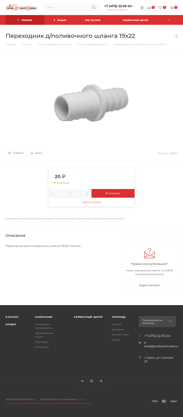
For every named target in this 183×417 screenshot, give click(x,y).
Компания (43, 316)
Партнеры (41, 341)
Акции (11, 324)
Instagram (92, 381)
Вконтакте (82, 381)
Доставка (118, 329)
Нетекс (82, 399)
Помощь (119, 316)
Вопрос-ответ (120, 334)
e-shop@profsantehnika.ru (161, 344)
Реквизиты (42, 347)
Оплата (116, 324)
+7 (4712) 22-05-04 (118, 6)
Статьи (116, 339)
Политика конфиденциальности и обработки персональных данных (48, 403)
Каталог (12, 316)
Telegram (101, 381)
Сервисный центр (88, 316)
